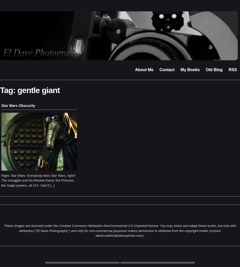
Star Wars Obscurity (18, 106)
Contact (167, 70)
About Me (144, 70)
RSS (233, 70)
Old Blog (214, 70)
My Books (190, 70)
